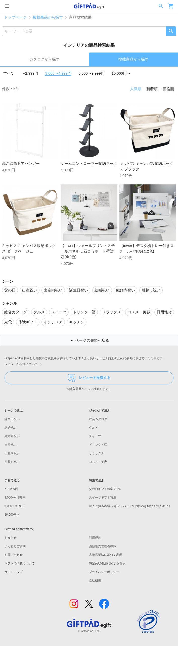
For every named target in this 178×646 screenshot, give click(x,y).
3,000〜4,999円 (58, 73)
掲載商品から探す (48, 17)
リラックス (96, 453)
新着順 (152, 89)
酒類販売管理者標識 (102, 546)
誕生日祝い (12, 419)
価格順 (168, 89)
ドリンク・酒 (98, 444)
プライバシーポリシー (104, 572)
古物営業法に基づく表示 (105, 555)
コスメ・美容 (98, 462)
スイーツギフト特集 (102, 497)
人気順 (135, 89)
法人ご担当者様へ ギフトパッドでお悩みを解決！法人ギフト (130, 506)
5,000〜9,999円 (91, 73)
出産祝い (11, 444)
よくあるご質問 (15, 546)
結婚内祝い (12, 436)
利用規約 (95, 537)
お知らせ (11, 537)
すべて (8, 73)
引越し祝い (12, 462)
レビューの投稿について (24, 364)
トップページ (15, 17)
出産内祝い (12, 453)
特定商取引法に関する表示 (107, 563)
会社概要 (95, 580)
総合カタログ (98, 419)
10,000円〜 (121, 73)
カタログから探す (44, 59)
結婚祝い (11, 427)
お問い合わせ (14, 555)
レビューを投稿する (89, 378)
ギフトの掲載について (20, 563)
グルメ (93, 427)
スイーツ (95, 436)
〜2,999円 (29, 73)
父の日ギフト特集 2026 (105, 489)
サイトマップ (14, 572)
